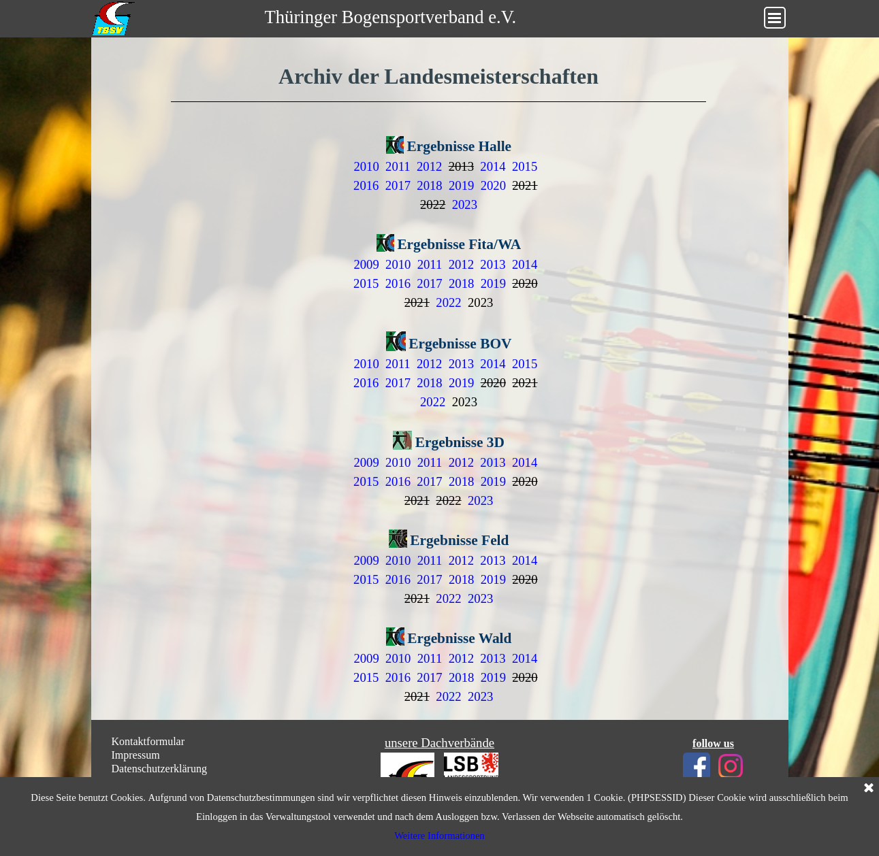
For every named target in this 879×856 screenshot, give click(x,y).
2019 (461, 185)
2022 (448, 302)
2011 (398, 166)
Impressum (136, 755)
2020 (493, 185)
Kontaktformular (148, 741)
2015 (524, 166)
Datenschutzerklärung (159, 768)
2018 (429, 185)
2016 (366, 185)
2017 (398, 185)
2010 (366, 166)
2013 (492, 264)
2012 (429, 166)
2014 (492, 166)
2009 (366, 264)
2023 (464, 204)
